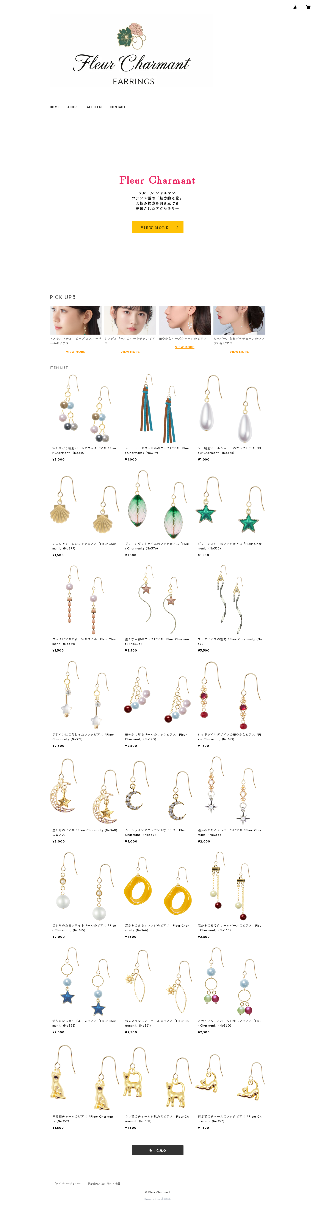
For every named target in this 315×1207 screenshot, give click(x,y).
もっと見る (157, 1150)
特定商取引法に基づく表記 (104, 1183)
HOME (55, 107)
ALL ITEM (94, 107)
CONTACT (118, 107)
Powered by (157, 1199)
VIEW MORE (75, 352)
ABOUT (73, 107)
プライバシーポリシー (67, 1183)
